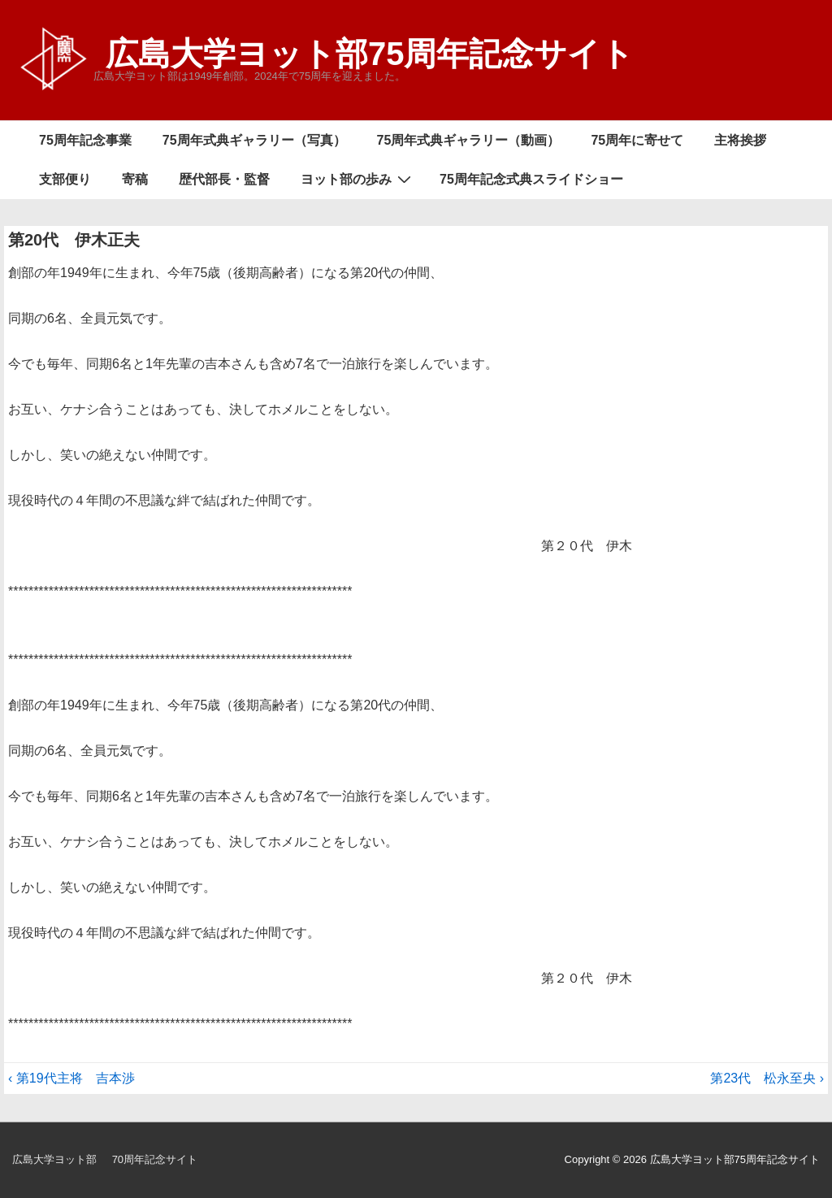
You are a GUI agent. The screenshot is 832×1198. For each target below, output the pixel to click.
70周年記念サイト (154, 1159)
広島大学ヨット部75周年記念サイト (370, 54)
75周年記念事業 (85, 140)
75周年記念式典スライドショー (531, 179)
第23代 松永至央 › (767, 1078)
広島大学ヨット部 (54, 1159)
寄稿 (135, 179)
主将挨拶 (740, 140)
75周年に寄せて (637, 140)
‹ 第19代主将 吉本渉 (71, 1078)
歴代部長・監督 (224, 179)
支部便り (65, 179)
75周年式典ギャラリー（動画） (469, 140)
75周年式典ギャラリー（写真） (254, 140)
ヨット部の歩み (358, 178)
